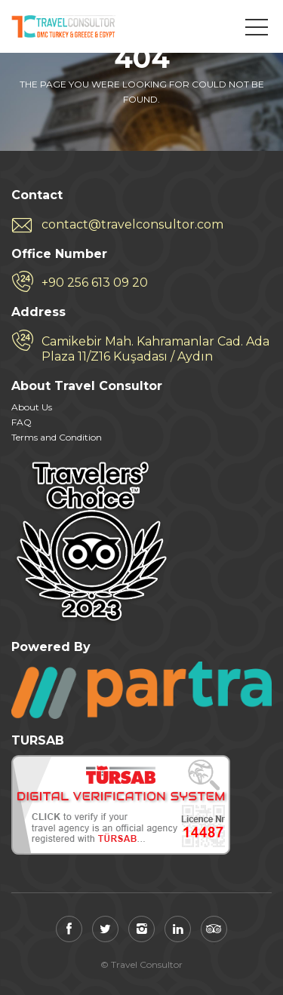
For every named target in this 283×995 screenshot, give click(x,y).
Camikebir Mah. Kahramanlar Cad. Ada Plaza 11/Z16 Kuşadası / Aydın (155, 349)
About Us (31, 407)
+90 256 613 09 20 (95, 282)
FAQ (21, 422)
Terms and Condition (56, 437)
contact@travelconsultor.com (132, 224)
